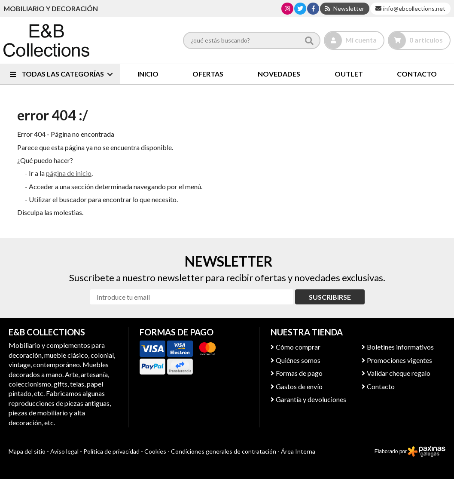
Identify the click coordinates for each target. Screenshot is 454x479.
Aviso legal (64, 451)
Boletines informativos (400, 347)
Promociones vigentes (399, 360)
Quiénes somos (298, 360)
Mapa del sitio (27, 451)
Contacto (381, 386)
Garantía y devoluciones (311, 399)
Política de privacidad (111, 451)
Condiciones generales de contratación (223, 451)
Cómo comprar (298, 347)
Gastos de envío (299, 386)
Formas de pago (299, 373)
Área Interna (298, 451)
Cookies (155, 451)
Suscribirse (330, 297)
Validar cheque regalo (398, 373)
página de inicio (68, 173)
